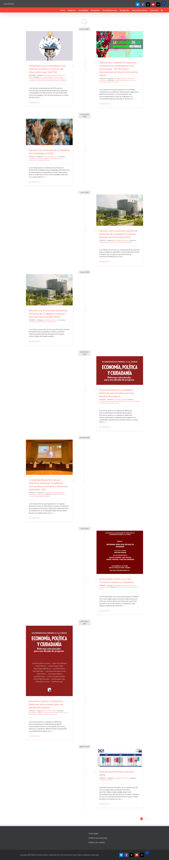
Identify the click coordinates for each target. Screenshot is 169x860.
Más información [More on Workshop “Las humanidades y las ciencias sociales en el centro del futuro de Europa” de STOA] (34, 102)
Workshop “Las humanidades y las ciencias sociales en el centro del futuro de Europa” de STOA (47, 68)
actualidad (32, 712)
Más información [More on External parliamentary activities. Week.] (104, 804)
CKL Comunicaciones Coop (66, 855)
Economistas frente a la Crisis (122, 401)
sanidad (44, 80)
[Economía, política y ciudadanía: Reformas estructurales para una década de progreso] (49, 661)
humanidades (60, 79)
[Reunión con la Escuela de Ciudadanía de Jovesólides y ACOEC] (49, 132)
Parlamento (61, 75)
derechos (109, 242)
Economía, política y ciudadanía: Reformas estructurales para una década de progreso (46, 704)
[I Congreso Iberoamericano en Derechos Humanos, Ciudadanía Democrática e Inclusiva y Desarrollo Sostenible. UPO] (49, 457)
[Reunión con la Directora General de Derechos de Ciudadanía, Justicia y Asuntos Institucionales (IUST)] (119, 210)
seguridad (50, 80)
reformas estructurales (112, 403)
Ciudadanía (32, 79)
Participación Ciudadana (36, 160)
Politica (137, 401)
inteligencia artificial (35, 80)
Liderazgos (52, 158)
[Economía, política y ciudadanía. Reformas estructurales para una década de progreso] (119, 370)
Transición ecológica (60, 80)
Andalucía (124, 78)
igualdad (129, 242)
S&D (108, 587)
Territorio (109, 780)
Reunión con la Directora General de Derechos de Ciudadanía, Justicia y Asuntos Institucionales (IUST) (118, 234)
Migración (59, 158)
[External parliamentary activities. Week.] (119, 758)
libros (133, 401)
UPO (117, 82)
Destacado (54, 75)
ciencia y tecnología (46, 77)
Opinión (123, 399)
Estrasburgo (122, 242)
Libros (45, 710)
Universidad (102, 80)
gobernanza (52, 79)
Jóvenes (46, 158)
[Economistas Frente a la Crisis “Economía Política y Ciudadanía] (119, 552)
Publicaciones (52, 710)
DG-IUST (115, 242)
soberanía (108, 82)
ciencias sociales (57, 77)
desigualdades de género (42, 496)
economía (110, 401)
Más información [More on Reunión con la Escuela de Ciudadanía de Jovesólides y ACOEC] (34, 182)
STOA (30, 77)
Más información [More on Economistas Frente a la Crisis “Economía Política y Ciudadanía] (104, 611)
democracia (40, 79)
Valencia (46, 160)
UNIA (113, 82)
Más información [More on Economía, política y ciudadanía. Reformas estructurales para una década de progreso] (104, 427)
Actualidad (47, 75)
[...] (40, 97)
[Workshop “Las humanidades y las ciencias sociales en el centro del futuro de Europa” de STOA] (49, 46)
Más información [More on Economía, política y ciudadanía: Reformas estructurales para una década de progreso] (34, 736)
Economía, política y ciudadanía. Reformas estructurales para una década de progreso (116, 393)
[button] (162, 10)
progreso (102, 403)
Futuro (46, 79)
